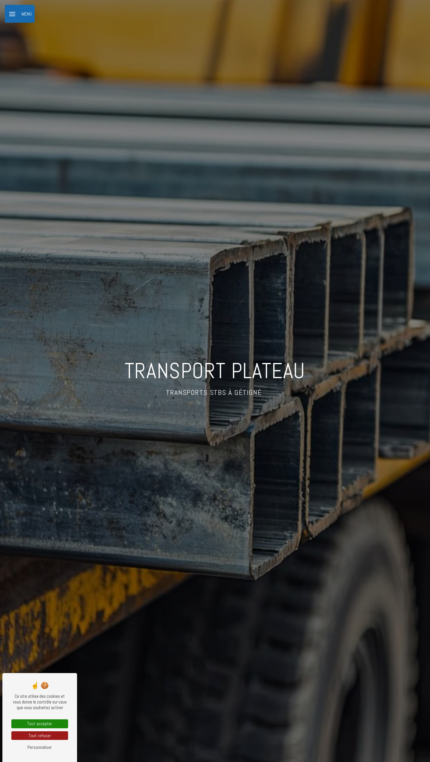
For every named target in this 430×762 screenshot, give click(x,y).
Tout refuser (40, 735)
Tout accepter (39, 724)
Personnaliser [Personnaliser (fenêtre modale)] (39, 747)
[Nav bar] (20, 14)
